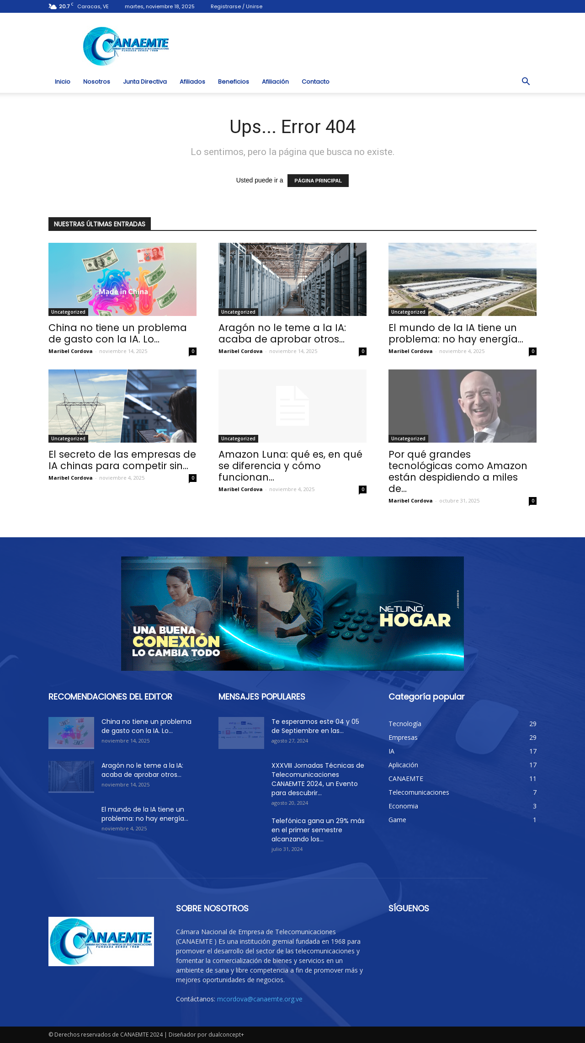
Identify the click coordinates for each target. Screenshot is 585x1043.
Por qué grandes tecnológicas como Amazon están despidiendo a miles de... (457, 471)
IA (391, 751)
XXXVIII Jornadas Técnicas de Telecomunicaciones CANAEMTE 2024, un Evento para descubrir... (317, 779)
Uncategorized (68, 312)
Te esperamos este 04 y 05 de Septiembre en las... (315, 726)
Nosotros (96, 81)
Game (397, 819)
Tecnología (404, 723)
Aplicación (403, 764)
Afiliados (192, 81)
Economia (403, 806)
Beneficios (233, 81)
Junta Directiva (145, 81)
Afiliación (275, 81)
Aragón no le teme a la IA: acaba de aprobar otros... (282, 333)
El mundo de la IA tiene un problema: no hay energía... (455, 333)
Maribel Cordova (70, 351)
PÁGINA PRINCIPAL (318, 180)
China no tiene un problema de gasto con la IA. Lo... (117, 333)
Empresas (403, 737)
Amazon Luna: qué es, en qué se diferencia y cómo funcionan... (290, 466)
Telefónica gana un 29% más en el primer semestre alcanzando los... (318, 830)
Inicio (62, 81)
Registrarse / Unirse (236, 6)
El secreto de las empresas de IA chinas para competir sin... (122, 460)
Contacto (316, 81)
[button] (526, 82)
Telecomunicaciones (418, 792)
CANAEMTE (405, 778)
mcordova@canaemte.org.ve (260, 999)
